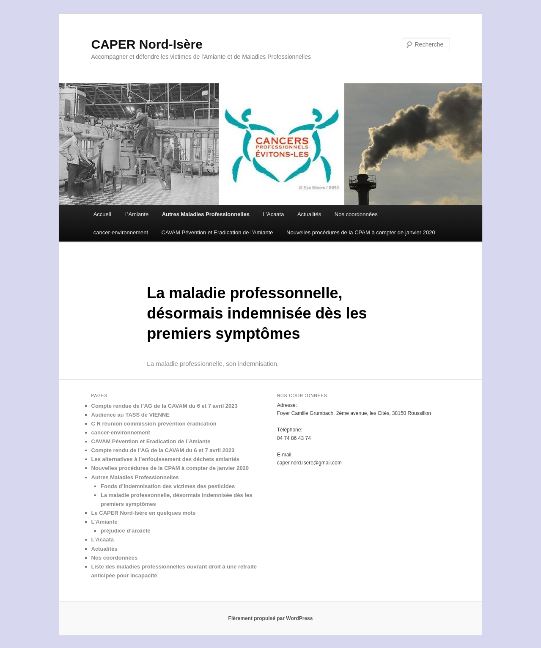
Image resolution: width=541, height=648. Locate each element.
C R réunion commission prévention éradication (154, 423)
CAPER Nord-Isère (147, 44)
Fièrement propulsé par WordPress (270, 618)
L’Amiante (136, 214)
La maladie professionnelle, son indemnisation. (213, 363)
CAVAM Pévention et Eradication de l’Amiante (217, 232)
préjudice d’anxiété (126, 530)
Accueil (102, 214)
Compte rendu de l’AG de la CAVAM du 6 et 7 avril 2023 (163, 450)
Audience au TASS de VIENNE (130, 415)
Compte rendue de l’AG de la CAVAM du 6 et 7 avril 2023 (164, 406)
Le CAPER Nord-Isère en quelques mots (143, 513)
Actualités (309, 214)
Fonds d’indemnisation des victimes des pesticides (168, 486)
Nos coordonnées (356, 214)
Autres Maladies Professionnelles (206, 214)
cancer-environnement (120, 232)
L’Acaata (273, 214)
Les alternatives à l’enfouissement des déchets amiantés (165, 459)
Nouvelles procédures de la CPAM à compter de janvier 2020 (360, 232)
